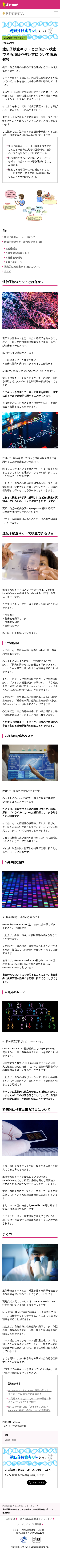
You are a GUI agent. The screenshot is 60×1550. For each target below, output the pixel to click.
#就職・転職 (10, 1440)
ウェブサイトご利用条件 (30, 1524)
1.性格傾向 (11, 248)
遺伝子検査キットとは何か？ (19, 237)
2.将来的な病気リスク (17, 253)
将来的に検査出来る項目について (22, 266)
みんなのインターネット (25, 1506)
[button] (56, 13)
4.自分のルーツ (14, 262)
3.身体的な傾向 (14, 257)
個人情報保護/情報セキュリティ (37, 1519)
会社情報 (11, 1519)
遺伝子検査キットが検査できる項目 (23, 241)
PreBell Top (7, 1506)
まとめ (7, 271)
